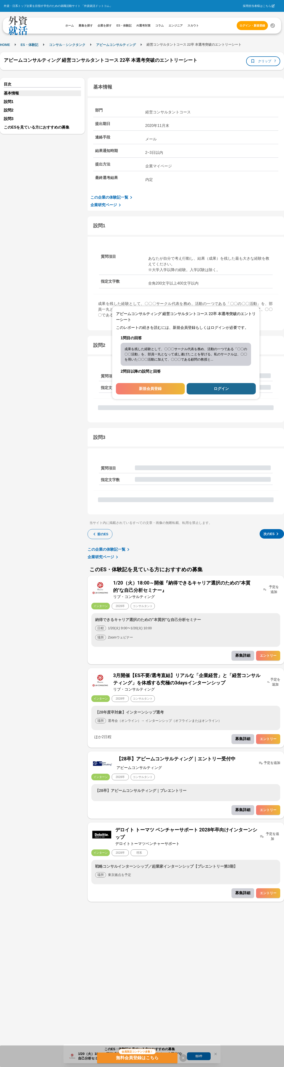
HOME (5, 45)
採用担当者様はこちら (257, 6)
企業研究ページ (106, 205)
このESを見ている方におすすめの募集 (36, 127)
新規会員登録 (150, 389)
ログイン (221, 389)
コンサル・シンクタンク (67, 45)
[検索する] (272, 25)
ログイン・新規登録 (252, 25)
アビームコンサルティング (116, 45)
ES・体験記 (29, 45)
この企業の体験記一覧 (112, 197)
